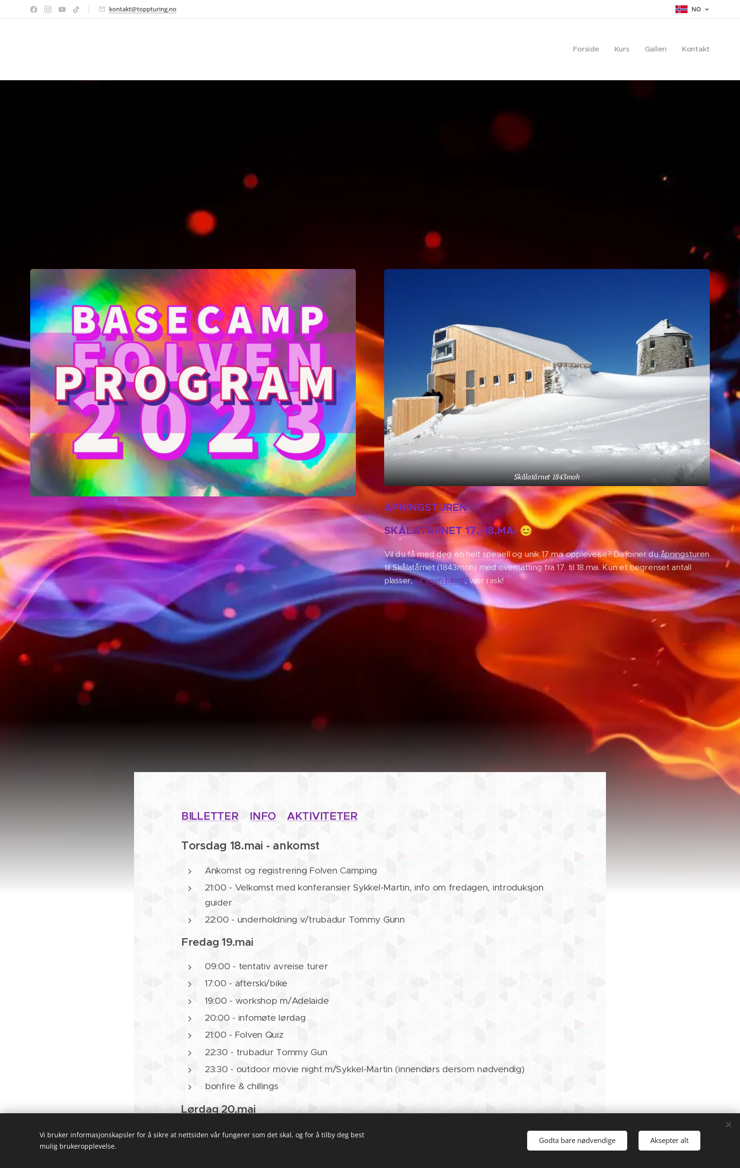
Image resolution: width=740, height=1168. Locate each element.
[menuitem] (598, 49)
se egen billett (439, 580)
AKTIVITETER (322, 816)
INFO (263, 816)
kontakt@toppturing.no (143, 9)
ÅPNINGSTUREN (427, 507)
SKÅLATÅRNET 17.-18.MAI (450, 531)
